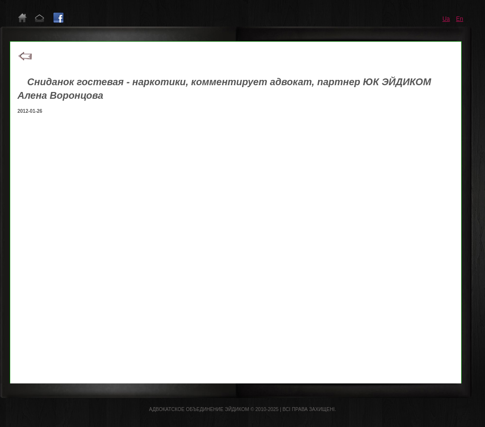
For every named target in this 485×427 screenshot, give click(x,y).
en (459, 18)
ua (446, 18)
